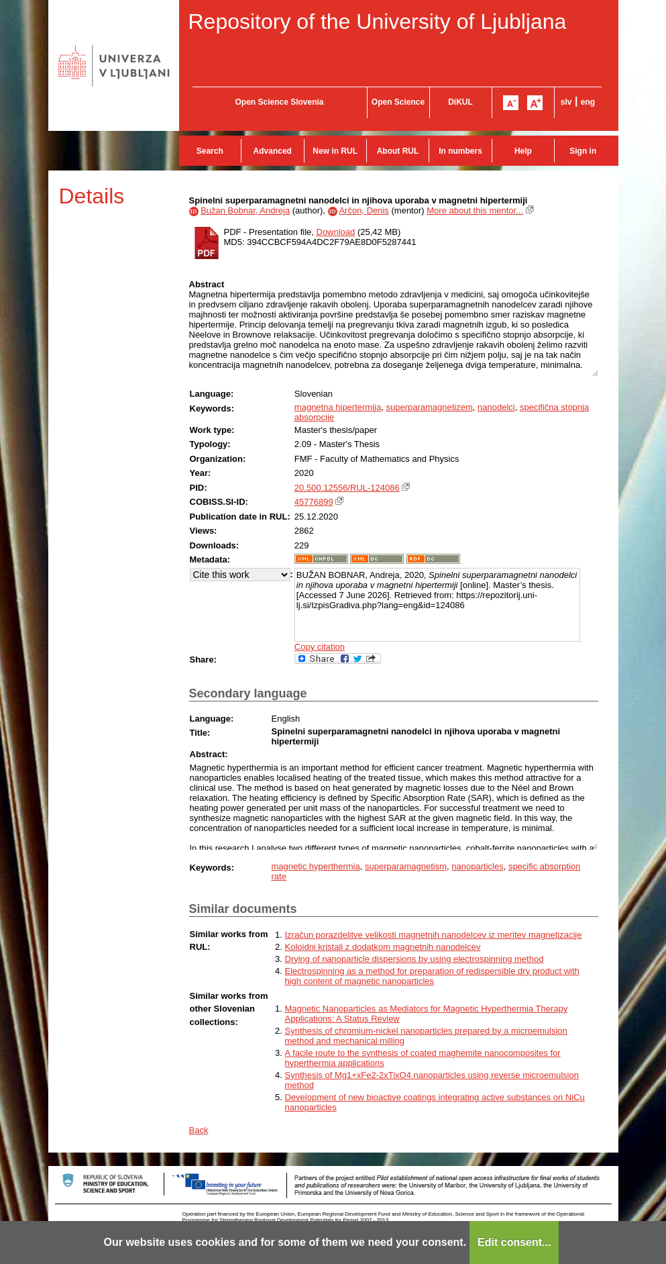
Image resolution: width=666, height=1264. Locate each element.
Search (210, 151)
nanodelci (496, 407)
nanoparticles (477, 866)
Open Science (398, 102)
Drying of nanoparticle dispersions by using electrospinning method (414, 959)
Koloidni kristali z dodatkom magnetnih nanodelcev (383, 947)
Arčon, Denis (363, 210)
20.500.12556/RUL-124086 (347, 488)
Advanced (273, 151)
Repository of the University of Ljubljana (377, 21)
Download (336, 232)
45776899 (313, 502)
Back (199, 1130)
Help (523, 151)
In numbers (460, 151)
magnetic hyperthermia (316, 866)
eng (588, 102)
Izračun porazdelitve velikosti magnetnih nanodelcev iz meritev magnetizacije (433, 935)
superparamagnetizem (429, 407)
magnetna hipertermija (337, 407)
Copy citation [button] (319, 647)
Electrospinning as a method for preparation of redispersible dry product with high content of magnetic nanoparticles (432, 976)
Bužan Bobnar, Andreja (245, 210)
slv (566, 102)
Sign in (582, 151)
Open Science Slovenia (279, 102)
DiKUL (460, 102)
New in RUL (335, 151)
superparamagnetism (406, 866)
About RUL (398, 151)
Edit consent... (514, 1242)
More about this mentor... (475, 210)
